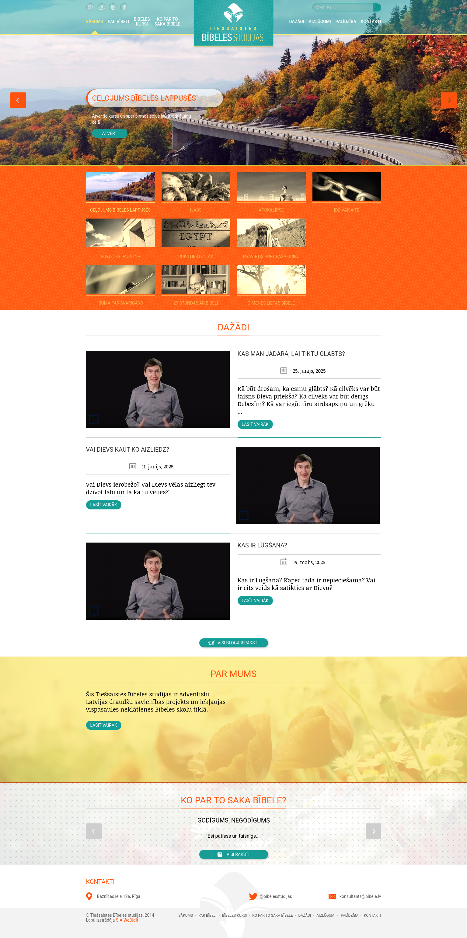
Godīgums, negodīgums (233, 820)
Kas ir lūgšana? (262, 545)
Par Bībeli (118, 21)
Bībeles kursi (142, 21)
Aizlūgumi (320, 21)
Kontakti (371, 21)
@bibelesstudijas (276, 896)
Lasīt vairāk (255, 424)
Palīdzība (346, 21)
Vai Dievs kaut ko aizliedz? (127, 449)
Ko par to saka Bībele (167, 21)
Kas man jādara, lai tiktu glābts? (291, 353)
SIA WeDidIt (127, 920)
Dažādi (296, 21)
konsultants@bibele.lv (360, 896)
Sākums (94, 21)
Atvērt (109, 133)
